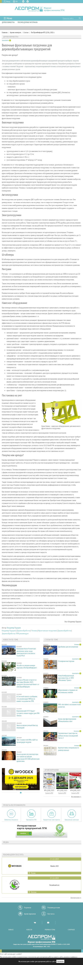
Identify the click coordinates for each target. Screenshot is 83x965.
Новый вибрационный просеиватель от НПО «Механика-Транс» (66, 677)
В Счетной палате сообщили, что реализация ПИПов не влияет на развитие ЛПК (27, 698)
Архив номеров (15, 32)
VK (23, 1)
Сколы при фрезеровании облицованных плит (67, 720)
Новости (29, 930)
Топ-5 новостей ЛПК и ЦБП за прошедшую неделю (27, 741)
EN (16, 1)
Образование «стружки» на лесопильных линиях (67, 691)
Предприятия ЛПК (31, 820)
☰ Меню (8, 18)
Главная (4, 32)
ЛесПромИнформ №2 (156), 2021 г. (43, 32)
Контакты (51, 914)
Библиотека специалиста (11, 820)
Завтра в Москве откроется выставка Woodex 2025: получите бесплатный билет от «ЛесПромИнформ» (28, 683)
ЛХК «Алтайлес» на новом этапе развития (69, 705)
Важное (11, 930)
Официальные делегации (72, 820)
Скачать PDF (49, 793)
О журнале (71, 930)
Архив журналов (30, 914)
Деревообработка (8, 22)
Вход (8, 1)
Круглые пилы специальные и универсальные (68, 749)
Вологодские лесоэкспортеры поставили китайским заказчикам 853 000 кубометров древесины (28, 757)
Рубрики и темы (50, 930)
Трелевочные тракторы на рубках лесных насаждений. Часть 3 (68, 735)
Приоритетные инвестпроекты (51, 820)
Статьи (25, 32)
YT (48, 922)
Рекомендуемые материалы (28, 22)
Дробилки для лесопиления (68, 647)
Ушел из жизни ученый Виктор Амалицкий (27, 726)
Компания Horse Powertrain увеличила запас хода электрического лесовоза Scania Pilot (26, 652)
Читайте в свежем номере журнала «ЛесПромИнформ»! (27, 666)
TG (28, 1)
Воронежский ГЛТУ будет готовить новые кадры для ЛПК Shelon (28, 713)
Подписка (27, 907)
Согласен (60, 961)
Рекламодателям (54, 907)
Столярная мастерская (66, 661)
